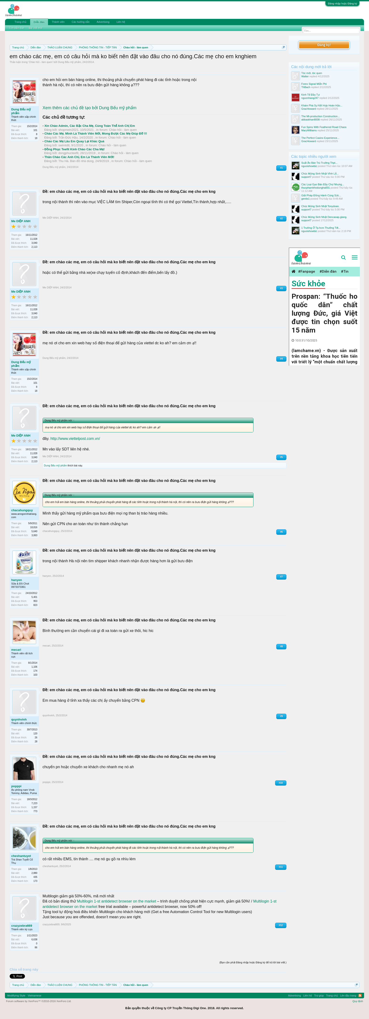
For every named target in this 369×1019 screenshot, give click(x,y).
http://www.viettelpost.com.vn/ (75, 439)
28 (36, 741)
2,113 (34, 247)
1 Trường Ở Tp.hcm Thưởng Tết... (321, 227)
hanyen (16, 580)
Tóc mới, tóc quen (311, 73)
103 (35, 675)
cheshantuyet (21, 856)
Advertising (103, 21)
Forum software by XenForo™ (39, 1001)
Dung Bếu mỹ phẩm (69, 62)
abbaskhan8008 (310, 119)
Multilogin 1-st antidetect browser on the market (116, 901)
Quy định (358, 1001)
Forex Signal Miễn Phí (314, 83)
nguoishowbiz (309, 166)
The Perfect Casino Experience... (320, 137)
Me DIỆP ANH (20, 221)
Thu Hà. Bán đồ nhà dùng (76, 161)
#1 (281, 168)
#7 (281, 576)
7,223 (34, 803)
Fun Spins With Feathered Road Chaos (323, 127)
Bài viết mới (36, 28)
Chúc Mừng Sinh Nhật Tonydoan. (320, 206)
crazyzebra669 (21, 925)
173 (35, 881)
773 (35, 811)
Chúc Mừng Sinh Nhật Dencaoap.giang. (324, 217)
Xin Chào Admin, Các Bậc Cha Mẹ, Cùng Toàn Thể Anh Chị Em (89, 126)
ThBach (305, 87)
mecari (16, 649)
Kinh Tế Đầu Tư (310, 94)
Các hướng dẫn (80, 21)
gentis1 (305, 198)
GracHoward (308, 108)
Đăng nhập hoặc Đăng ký (342, 3)
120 (35, 733)
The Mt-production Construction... (320, 116)
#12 (281, 925)
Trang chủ (20, 21)
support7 (306, 176)
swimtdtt (64, 145)
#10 (281, 783)
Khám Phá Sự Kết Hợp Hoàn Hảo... (321, 105)
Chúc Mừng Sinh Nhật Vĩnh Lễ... (319, 173)
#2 (281, 218)
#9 (281, 716)
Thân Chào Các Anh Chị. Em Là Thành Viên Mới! (79, 157)
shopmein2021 (68, 130)
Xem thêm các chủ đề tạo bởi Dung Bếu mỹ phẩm (89, 107)
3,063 (34, 535)
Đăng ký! (324, 45)
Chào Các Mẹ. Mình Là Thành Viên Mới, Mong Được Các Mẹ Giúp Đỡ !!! (95, 133)
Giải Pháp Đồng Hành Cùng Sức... (321, 195)
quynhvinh (19, 719)
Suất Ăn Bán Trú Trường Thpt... (319, 162)
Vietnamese (34, 995)
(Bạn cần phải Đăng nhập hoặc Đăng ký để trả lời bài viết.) (252, 962)
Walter (305, 76)
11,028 (33, 239)
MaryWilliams (309, 130)
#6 (281, 532)
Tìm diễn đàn (16, 28)
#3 (281, 288)
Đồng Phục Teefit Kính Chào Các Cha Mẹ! (74, 149)
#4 (281, 358)
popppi (16, 786)
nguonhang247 (309, 98)
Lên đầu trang (348, 995)
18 (36, 138)
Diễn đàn (39, 22)
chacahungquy (22, 510)
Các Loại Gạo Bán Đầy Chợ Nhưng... (322, 184)
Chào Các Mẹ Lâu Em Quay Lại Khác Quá (74, 141)
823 (35, 605)
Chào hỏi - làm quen (40, 62)
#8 (281, 646)
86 (36, 947)
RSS (360, 995)
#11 (281, 867)
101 (35, 130)
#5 (281, 457)
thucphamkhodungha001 (315, 187)
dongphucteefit (68, 153)
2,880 (34, 873)
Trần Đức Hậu (68, 137)
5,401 (34, 597)
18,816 (33, 527)
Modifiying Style (16, 995)
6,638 (34, 939)
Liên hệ (120, 21)
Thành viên (58, 21)
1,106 (34, 667)
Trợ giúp (319, 995)
